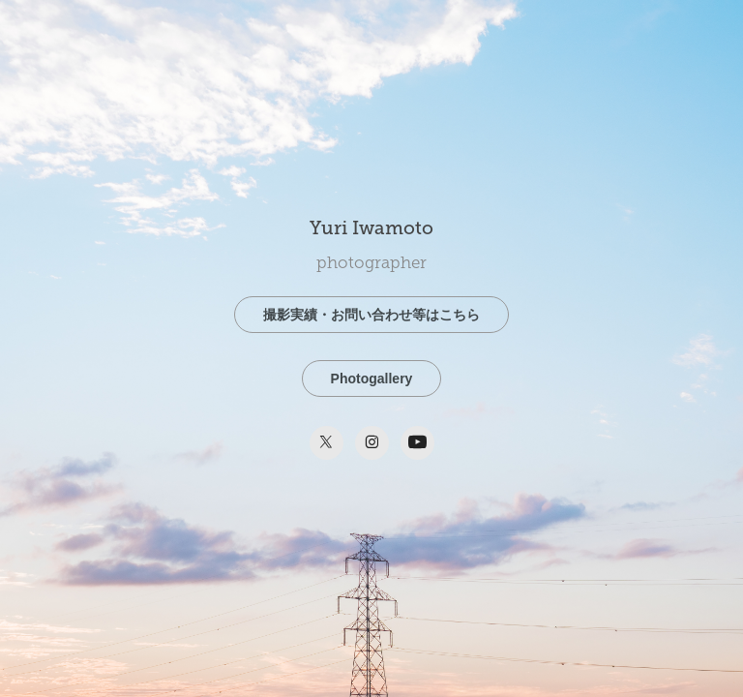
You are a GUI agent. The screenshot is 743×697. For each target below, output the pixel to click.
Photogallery (372, 378)
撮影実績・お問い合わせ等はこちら (371, 314)
